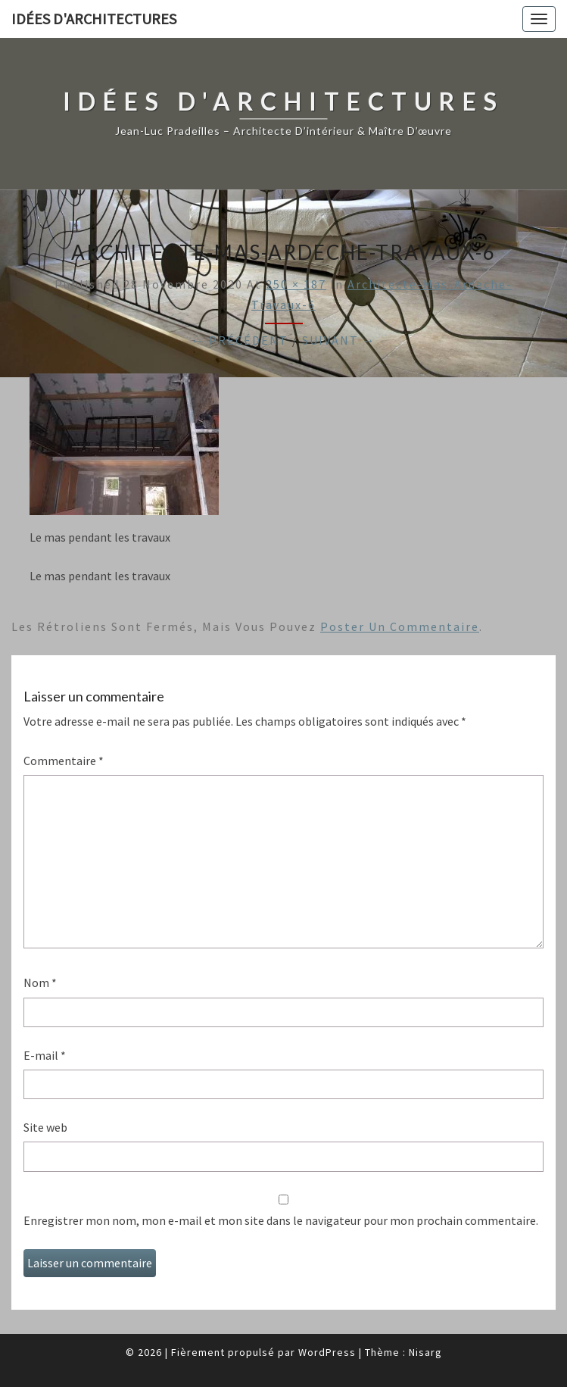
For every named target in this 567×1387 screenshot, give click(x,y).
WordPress (327, 1352)
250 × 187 (296, 284)
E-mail (44, 1055)
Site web (45, 1127)
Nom (40, 982)
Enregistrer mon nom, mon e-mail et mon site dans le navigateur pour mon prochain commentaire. (280, 1220)
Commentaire (63, 760)
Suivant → (339, 340)
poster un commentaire (399, 626)
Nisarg (425, 1352)
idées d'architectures (93, 18)
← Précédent (240, 340)
